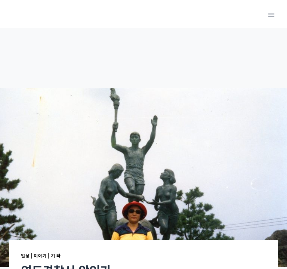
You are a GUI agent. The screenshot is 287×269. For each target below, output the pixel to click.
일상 (25, 255)
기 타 (56, 255)
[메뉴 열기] (271, 15)
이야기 (40, 255)
